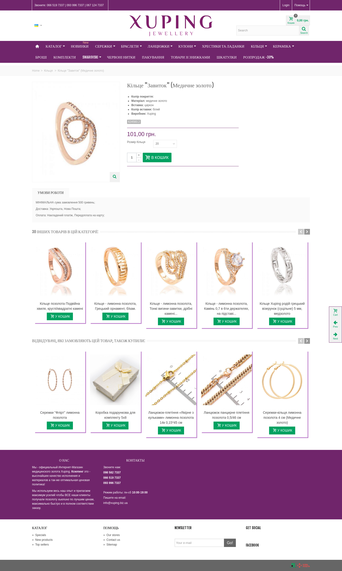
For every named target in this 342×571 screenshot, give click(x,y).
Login (285, 5)
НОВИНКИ (80, 45)
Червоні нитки (121, 57)
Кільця (259, 46)
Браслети (131, 46)
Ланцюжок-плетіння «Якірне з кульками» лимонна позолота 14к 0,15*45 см (171, 417)
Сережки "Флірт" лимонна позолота (60, 415)
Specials (39, 535)
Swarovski (91, 57)
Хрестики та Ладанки (223, 46)
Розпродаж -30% (258, 57)
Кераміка (283, 46)
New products (42, 539)
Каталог (55, 46)
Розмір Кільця (136, 142)
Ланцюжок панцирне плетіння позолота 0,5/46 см (226, 415)
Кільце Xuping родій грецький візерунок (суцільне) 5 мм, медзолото (282, 308)
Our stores (111, 535)
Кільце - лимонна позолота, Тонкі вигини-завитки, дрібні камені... (171, 308)
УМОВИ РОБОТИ (51, 193)
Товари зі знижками (190, 57)
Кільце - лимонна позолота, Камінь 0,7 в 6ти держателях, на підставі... (226, 308)
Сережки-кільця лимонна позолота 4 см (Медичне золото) (282, 417)
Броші (41, 57)
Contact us (111, 539)
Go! (230, 543)
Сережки (105, 46)
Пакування (153, 57)
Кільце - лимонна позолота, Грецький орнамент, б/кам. (115, 306)
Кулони (187, 46)
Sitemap (110, 544)
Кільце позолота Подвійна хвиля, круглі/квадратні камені (60, 306)
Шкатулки (227, 57)
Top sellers (40, 544)
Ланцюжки (160, 46)
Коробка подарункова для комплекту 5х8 (115, 415)
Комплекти (64, 57)
